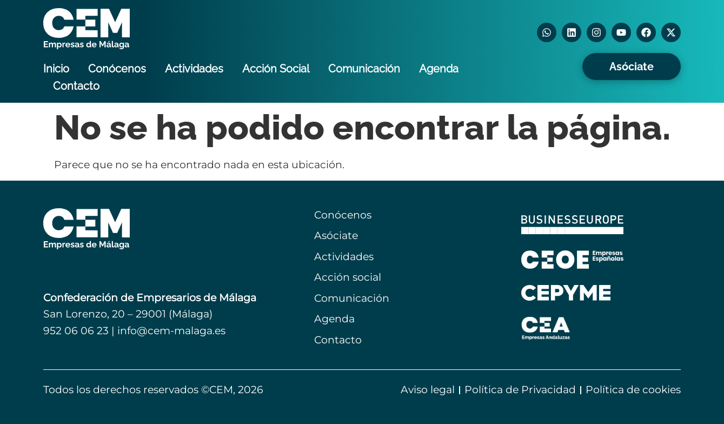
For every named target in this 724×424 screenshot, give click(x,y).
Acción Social (275, 68)
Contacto (76, 86)
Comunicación (364, 68)
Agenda (439, 68)
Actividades (194, 68)
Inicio (56, 68)
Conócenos (117, 68)
